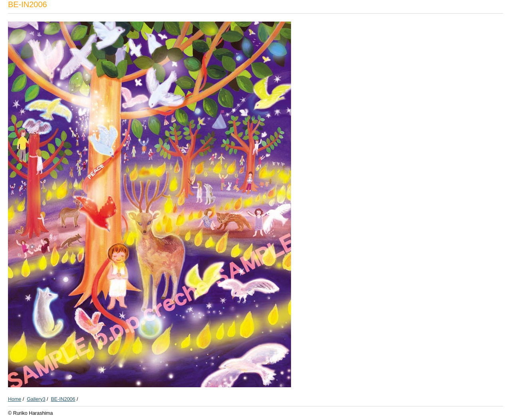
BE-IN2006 (63, 399)
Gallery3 (36, 399)
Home (14, 399)
